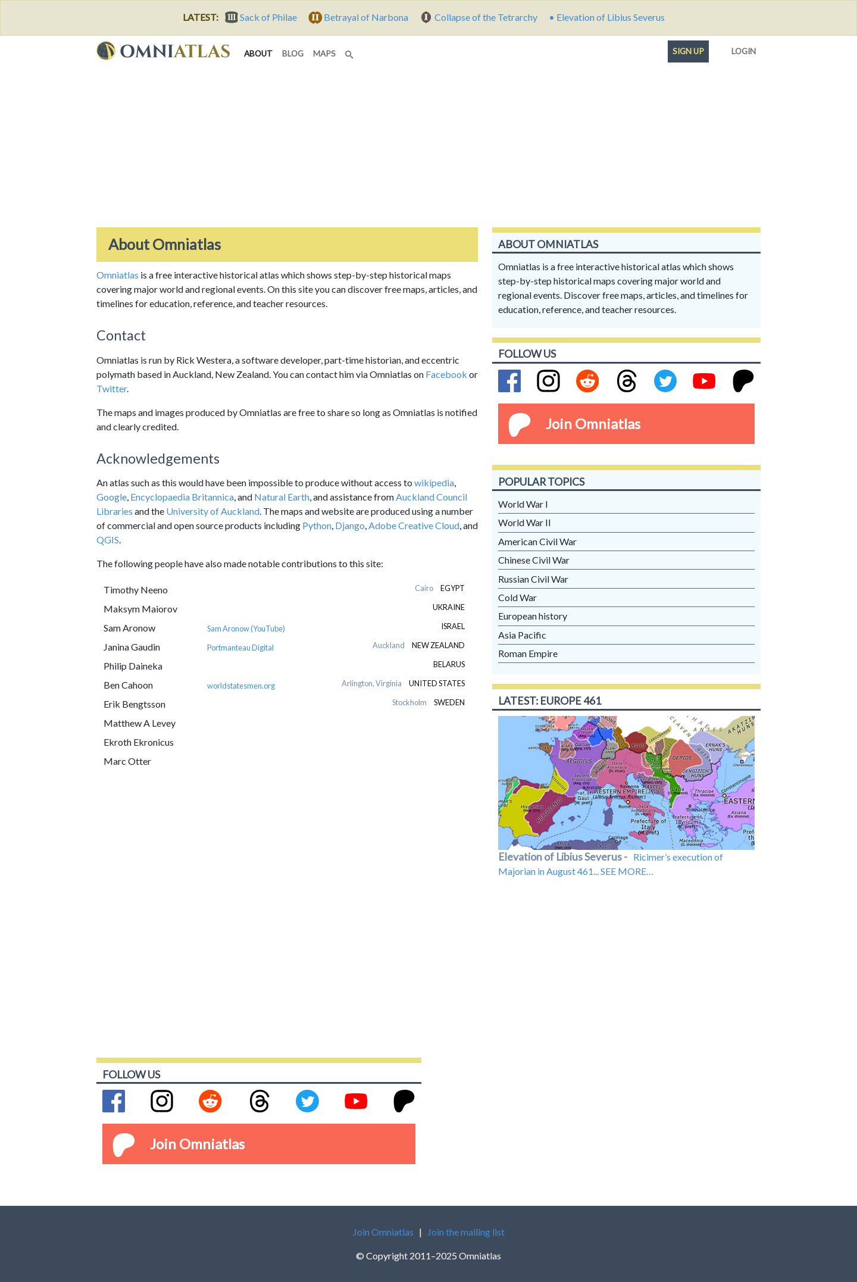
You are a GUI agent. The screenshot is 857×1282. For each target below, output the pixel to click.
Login (741, 48)
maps (324, 53)
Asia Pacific (522, 634)
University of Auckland (212, 511)
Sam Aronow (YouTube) (246, 628)
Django (350, 525)
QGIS (107, 539)
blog (293, 53)
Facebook (446, 374)
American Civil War (537, 541)
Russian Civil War (533, 578)
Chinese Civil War (534, 559)
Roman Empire (528, 653)
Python (316, 525)
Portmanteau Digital (240, 647)
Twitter (111, 388)
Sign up (688, 51)
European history (532, 615)
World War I (523, 503)
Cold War (517, 597)
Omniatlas (117, 274)
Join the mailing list (466, 1231)
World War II (524, 522)
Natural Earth (281, 496)
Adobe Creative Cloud (413, 525)
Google (111, 496)
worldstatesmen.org (241, 685)
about (260, 52)
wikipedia (434, 482)
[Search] (350, 51)
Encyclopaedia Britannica (182, 496)
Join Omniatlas (593, 423)
